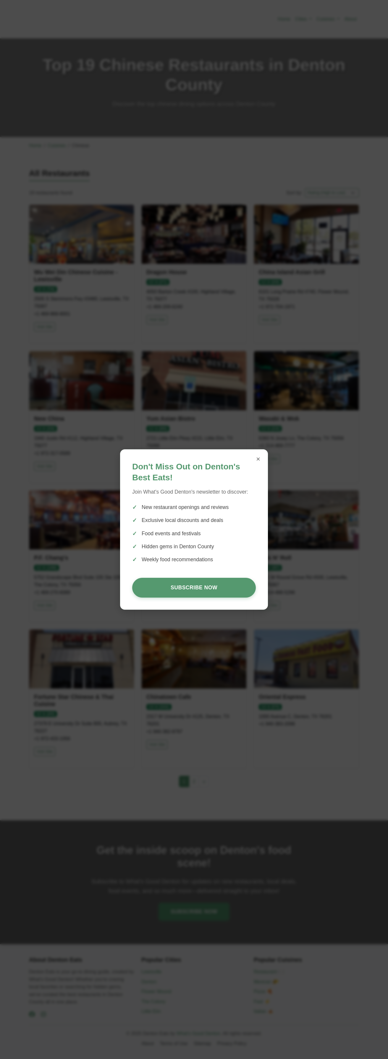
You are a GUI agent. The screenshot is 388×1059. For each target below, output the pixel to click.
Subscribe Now (194, 587)
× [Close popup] (258, 459)
